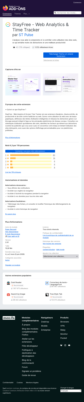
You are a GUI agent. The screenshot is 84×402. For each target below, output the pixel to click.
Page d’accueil (10, 229)
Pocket (63, 338)
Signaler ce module (12, 265)
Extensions (7, 14)
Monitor (64, 334)
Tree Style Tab (56, 294)
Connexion (77, 2)
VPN (62, 326)
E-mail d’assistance (12, 234)
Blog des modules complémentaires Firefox (30, 332)
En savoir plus (10, 214)
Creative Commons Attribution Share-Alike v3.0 (20, 391)
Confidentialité (8, 382)
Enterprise (45, 330)
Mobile (44, 326)
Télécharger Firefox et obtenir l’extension (61, 55)
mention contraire (12, 388)
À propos (26, 325)
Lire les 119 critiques (13, 172)
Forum (25, 367)
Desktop (45, 322)
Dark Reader (16, 282)
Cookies (20, 382)
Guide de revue (29, 375)
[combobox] (67, 12)
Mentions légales (32, 382)
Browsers (64, 322)
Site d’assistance (11, 232)
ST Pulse (26, 35)
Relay (62, 330)
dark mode (60, 249)
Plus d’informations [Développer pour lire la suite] (12, 137)
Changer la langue (67, 388)
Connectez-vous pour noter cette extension (30, 151)
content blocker (49, 249)
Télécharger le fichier (51, 60)
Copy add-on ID (12, 236)
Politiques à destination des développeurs (29, 353)
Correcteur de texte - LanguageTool (59, 283)
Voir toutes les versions (52, 244)
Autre (7, 260)
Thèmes (17, 14)
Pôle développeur (30, 346)
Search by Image (18, 294)
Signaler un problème (31, 371)
